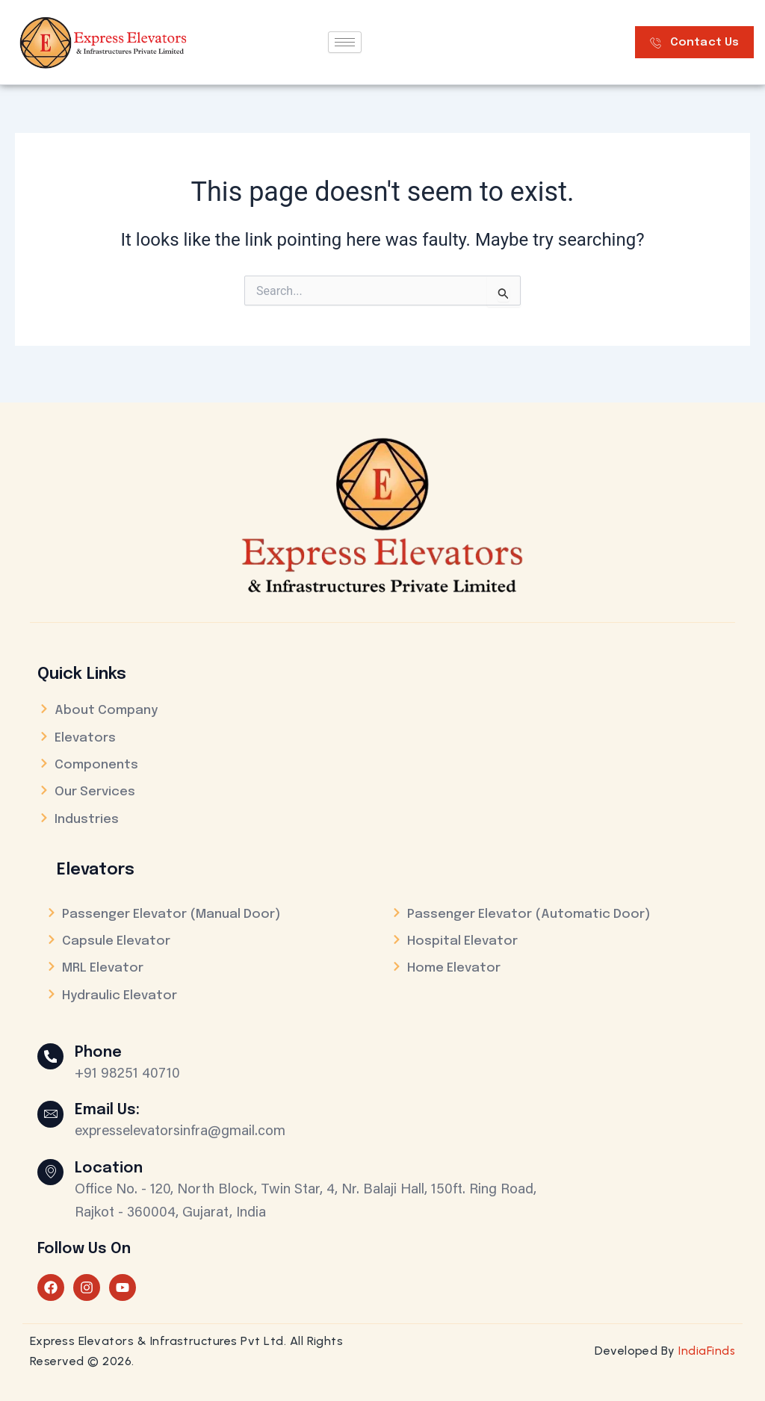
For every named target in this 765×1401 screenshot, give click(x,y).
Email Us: (110, 1110)
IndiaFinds (706, 1350)
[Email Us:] (52, 1116)
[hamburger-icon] (345, 42)
